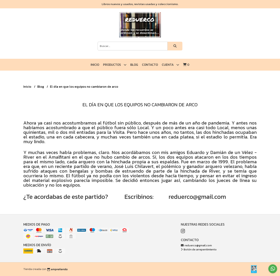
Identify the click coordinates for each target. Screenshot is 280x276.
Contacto (150, 64)
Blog (134, 64)
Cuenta (170, 65)
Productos (114, 65)
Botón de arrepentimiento (199, 249)
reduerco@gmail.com (196, 245)
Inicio (95, 64)
